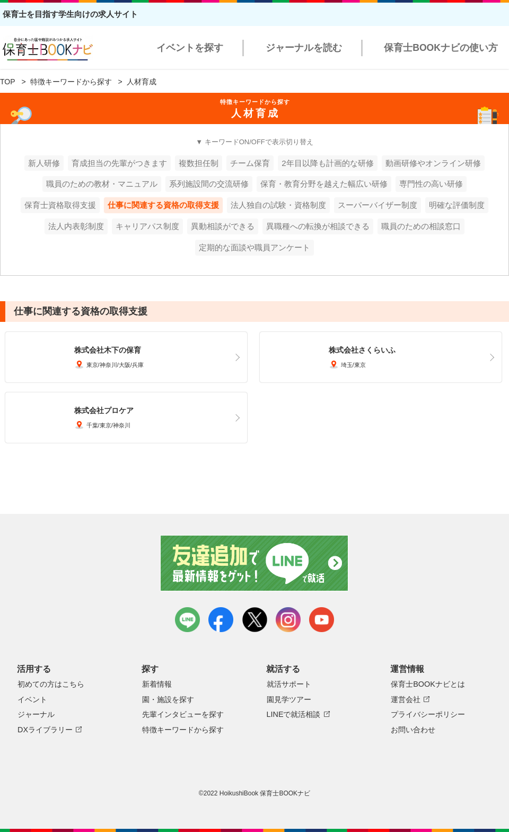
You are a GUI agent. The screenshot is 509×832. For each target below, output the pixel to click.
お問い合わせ (413, 729)
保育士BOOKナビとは (428, 684)
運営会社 (405, 699)
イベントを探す (189, 47)
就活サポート (289, 684)
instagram (288, 619)
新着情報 (157, 684)
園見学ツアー (289, 699)
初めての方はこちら (50, 684)
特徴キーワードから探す (71, 81)
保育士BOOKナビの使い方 (441, 47)
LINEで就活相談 (294, 714)
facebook (220, 619)
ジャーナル (36, 714)
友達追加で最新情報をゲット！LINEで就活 (254, 563)
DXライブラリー (45, 729)
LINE (187, 619)
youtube (321, 619)
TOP (7, 81)
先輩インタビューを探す (183, 714)
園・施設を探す (168, 699)
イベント (32, 699)
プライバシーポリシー (428, 714)
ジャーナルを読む (304, 47)
